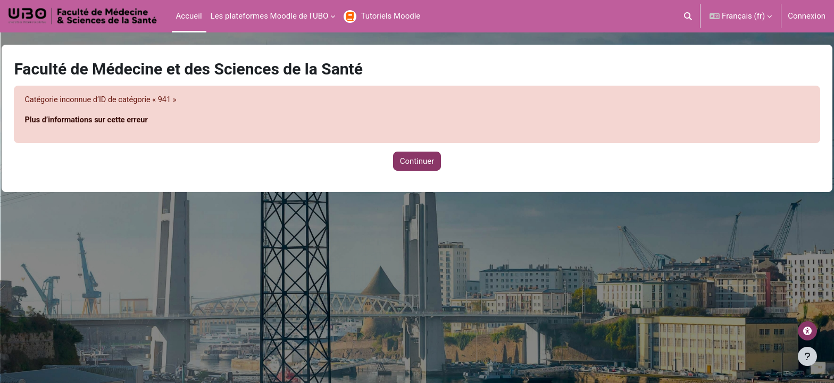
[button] (688, 16)
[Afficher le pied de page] (807, 356)
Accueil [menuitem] (189, 16)
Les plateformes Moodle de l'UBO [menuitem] (270, 16)
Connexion (806, 16)
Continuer (417, 161)
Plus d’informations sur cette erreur (112, 121)
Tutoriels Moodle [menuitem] (390, 16)
